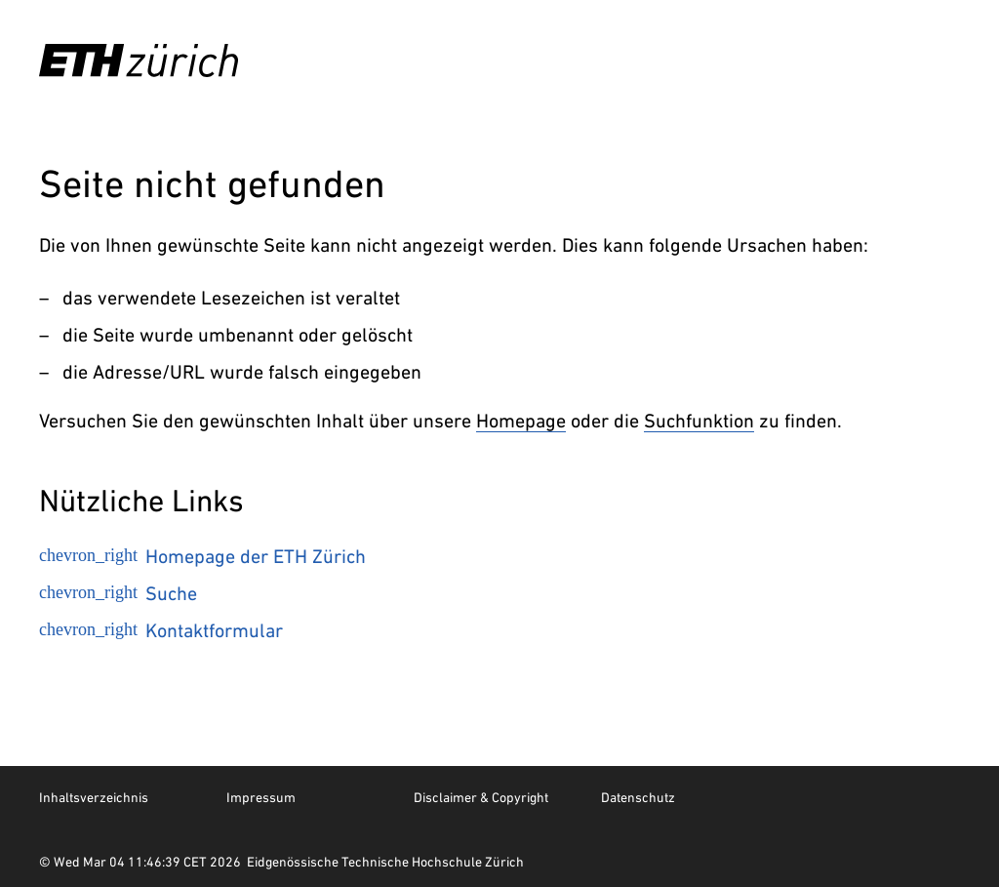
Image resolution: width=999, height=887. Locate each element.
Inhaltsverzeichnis (93, 797)
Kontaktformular (161, 630)
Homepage (521, 420)
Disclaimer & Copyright (481, 797)
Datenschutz (638, 797)
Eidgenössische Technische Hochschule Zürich (385, 861)
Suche (118, 593)
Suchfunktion (699, 420)
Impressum (261, 797)
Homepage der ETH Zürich (202, 556)
